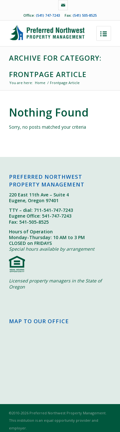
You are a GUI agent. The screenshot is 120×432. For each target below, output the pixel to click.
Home (40, 82)
